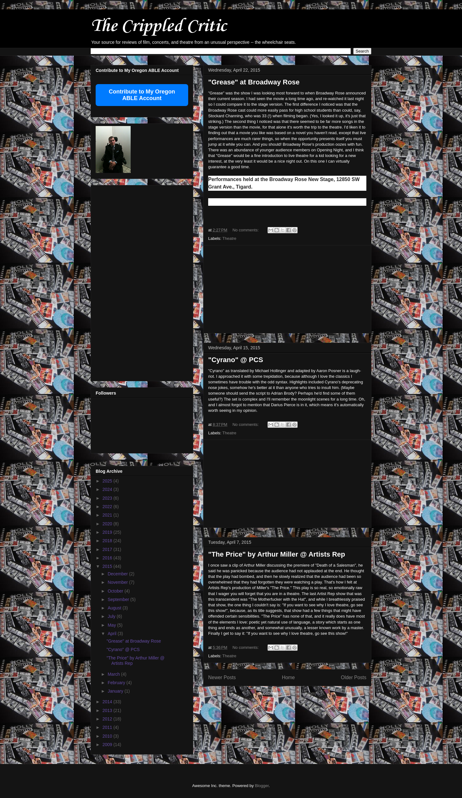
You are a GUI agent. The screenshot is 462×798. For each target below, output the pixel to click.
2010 (108, 736)
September (119, 599)
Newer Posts (222, 677)
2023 (108, 498)
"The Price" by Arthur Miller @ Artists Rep (276, 554)
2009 (108, 744)
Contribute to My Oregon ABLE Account (142, 94)
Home (288, 677)
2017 (108, 549)
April (113, 633)
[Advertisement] (287, 289)
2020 (108, 523)
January (116, 691)
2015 (108, 566)
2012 (108, 718)
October (116, 590)
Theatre (229, 238)
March (114, 674)
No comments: (246, 230)
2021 (108, 515)
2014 (108, 701)
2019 (108, 532)
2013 (108, 710)
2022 (108, 506)
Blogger (262, 785)
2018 (108, 540)
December (118, 573)
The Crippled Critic (158, 26)
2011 (108, 727)
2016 (108, 557)
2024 (108, 489)
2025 (108, 480)
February (117, 682)
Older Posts (353, 677)
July (112, 616)
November (118, 582)
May (112, 625)
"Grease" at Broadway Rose (253, 82)
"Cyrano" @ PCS (235, 360)
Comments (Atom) (299, 693)
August (115, 607)
